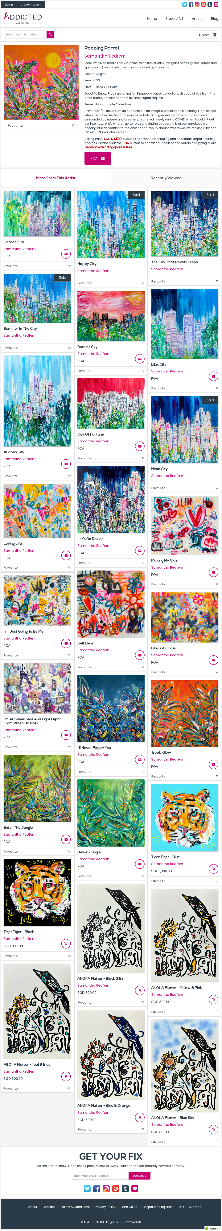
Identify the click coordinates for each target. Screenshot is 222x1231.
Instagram (197, 4)
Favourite (41, 125)
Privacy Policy (105, 1207)
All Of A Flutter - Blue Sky (172, 1118)
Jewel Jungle (89, 852)
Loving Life (13, 544)
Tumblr (210, 4)
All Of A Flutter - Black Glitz (100, 979)
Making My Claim (165, 561)
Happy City (87, 264)
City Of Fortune (90, 435)
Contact (216, 4)
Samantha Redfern (105, 56)
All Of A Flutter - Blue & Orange (103, 1106)
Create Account (31, 4)
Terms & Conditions (75, 1207)
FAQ (181, 1207)
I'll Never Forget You (94, 748)
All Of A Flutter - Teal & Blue (27, 1065)
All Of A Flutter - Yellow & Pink (176, 988)
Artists (197, 18)
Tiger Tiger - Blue (165, 857)
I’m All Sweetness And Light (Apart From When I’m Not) (33, 721)
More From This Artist (55, 178)
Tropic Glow (161, 753)
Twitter (184, 4)
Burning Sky (87, 347)
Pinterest (203, 4)
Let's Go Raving (90, 539)
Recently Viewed (166, 178)
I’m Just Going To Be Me (23, 632)
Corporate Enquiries (157, 1207)
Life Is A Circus (163, 648)
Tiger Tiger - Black (19, 932)
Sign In (9, 4)
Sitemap (195, 1207)
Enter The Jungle (18, 828)
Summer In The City (20, 329)
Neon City (159, 469)
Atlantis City (14, 452)
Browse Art (174, 18)
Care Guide (129, 1207)
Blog (214, 18)
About (32, 1207)
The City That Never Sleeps (174, 262)
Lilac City (158, 365)
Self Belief (86, 643)
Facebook (191, 4)
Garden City (14, 242)
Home (152, 18)
